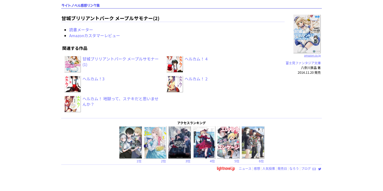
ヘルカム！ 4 (196, 59)
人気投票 (269, 168)
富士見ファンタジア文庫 (303, 62)
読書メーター (81, 29)
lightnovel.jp (226, 168)
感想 (257, 168)
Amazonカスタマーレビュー (94, 35)
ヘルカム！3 (93, 78)
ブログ (306, 168)
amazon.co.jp (307, 53)
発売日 (282, 168)
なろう (294, 168)
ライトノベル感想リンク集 (80, 5)
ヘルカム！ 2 (196, 78)
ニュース (245, 168)
